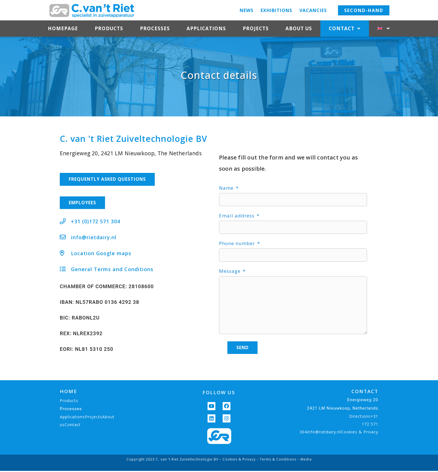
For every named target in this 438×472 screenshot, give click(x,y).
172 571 (370, 425)
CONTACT (364, 392)
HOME (68, 392)
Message (230, 271)
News (246, 10)
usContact (70, 425)
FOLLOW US (219, 393)
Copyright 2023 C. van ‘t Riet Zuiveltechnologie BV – (175, 460)
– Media (304, 460)
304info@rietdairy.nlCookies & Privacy (338, 433)
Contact (345, 29)
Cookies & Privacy (239, 460)
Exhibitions (276, 10)
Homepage (63, 28)
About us (298, 28)
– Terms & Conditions (276, 460)
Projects (256, 28)
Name (227, 188)
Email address (237, 216)
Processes (155, 28)
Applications (206, 28)
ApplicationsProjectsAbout (87, 418)
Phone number (237, 243)
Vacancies (313, 10)
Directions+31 (363, 417)
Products (109, 28)
